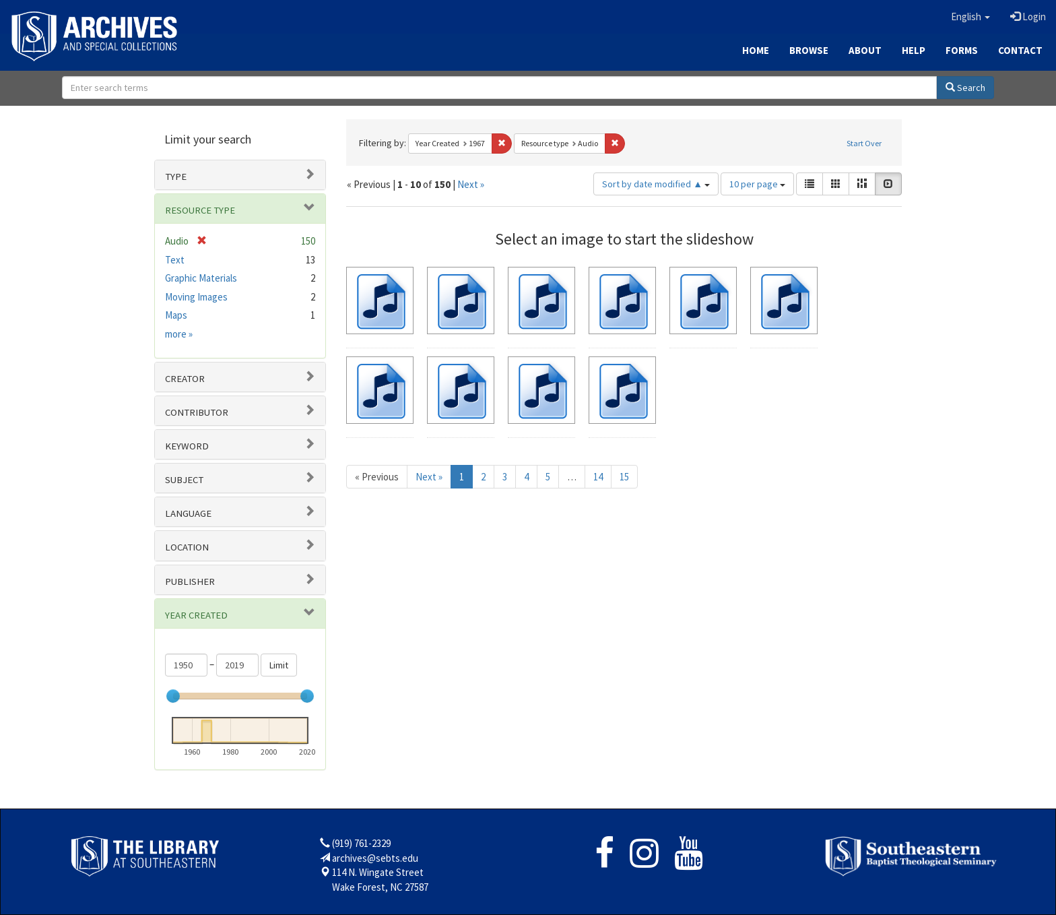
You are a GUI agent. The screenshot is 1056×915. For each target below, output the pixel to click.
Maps (176, 315)
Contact (1020, 50)
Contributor (196, 412)
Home (755, 50)
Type (176, 176)
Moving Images (196, 296)
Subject (184, 480)
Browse (808, 50)
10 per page (757, 184)
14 (598, 476)
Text (175, 259)
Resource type (200, 210)
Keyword (187, 446)
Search (965, 88)
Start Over (864, 143)
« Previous (377, 476)
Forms (962, 50)
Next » (470, 184)
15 (624, 476)
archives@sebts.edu (375, 858)
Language (188, 513)
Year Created (196, 615)
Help (913, 50)
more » (179, 333)
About (865, 50)
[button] (970, 17)
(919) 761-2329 (361, 843)
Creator (185, 379)
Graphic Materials (201, 278)
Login (1028, 16)
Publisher (190, 581)
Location (187, 547)
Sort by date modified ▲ (656, 184)
